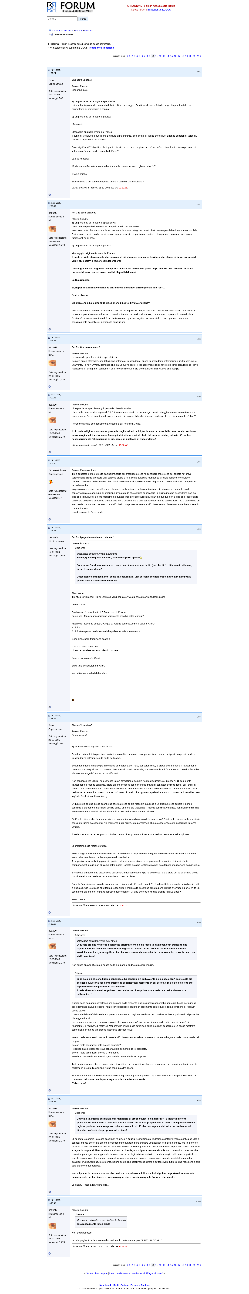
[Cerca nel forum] (62, 18)
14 (168, 56)
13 (164, 56)
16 (175, 56)
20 (190, 56)
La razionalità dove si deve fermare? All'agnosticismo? (136, 1273)
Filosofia (88, 30)
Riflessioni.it (154, 9)
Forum (78, 30)
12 (160, 56)
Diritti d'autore (120, 1285)
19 (186, 56)
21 (194, 56)
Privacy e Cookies (140, 1285)
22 (197, 56)
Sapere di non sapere (97, 1273)
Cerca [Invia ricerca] (83, 19)
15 (171, 56)
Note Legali (105, 1285)
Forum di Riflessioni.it (62, 30)
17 (179, 56)
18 (183, 56)
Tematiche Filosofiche (101, 47)
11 (156, 56)
